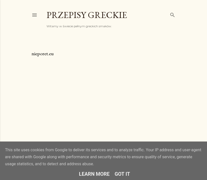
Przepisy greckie (86, 15)
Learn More (94, 174)
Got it (122, 174)
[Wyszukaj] (173, 14)
